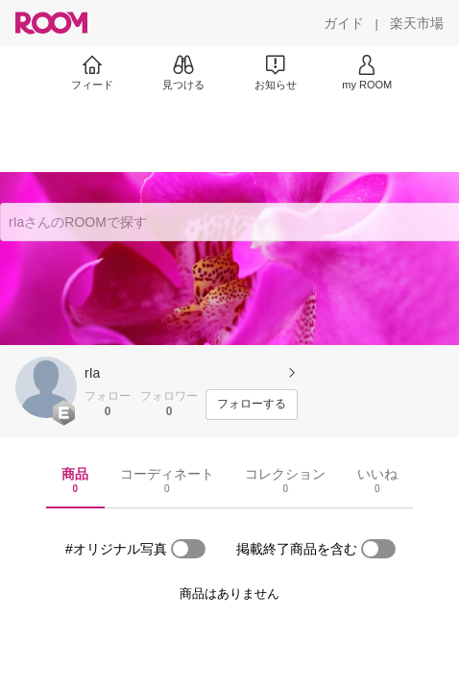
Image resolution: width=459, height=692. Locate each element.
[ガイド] (344, 23)
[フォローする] (251, 404)
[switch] (188, 548)
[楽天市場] (417, 23)
